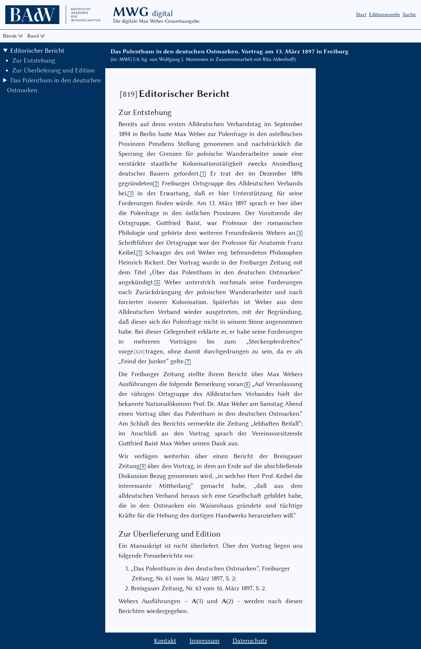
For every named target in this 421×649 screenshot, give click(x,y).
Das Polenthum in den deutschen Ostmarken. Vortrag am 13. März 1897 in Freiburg (230, 51)
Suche (409, 14)
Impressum (204, 640)
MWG (143, 11)
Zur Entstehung (33, 60)
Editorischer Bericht (37, 50)
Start (361, 14)
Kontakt (165, 640)
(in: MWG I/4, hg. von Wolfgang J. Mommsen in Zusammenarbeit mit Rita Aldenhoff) (203, 59)
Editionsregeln (384, 14)
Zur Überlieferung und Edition (53, 70)
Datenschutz (250, 640)
